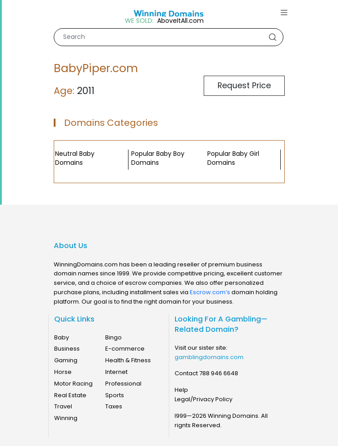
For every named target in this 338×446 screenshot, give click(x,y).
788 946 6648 (218, 373)
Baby (61, 337)
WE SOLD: (139, 21)
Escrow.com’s (210, 292)
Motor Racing (73, 383)
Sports (114, 395)
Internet (116, 372)
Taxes (113, 406)
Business (67, 348)
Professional (123, 383)
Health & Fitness (128, 360)
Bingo (113, 337)
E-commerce (125, 348)
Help (181, 390)
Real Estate (70, 395)
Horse (63, 372)
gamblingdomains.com (209, 357)
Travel (63, 406)
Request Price (244, 85)
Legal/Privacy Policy (203, 399)
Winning (65, 418)
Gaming (65, 360)
